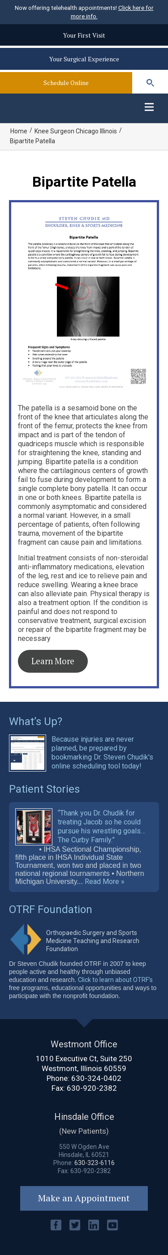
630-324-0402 (96, 1078)
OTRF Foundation (50, 909)
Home (18, 131)
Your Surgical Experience (84, 59)
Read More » (105, 882)
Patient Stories (44, 789)
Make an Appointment (84, 1198)
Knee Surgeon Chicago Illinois (75, 131)
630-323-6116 (94, 1162)
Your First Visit (84, 35)
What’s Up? (35, 721)
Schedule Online (66, 82)
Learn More (52, 661)
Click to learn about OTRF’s (115, 979)
